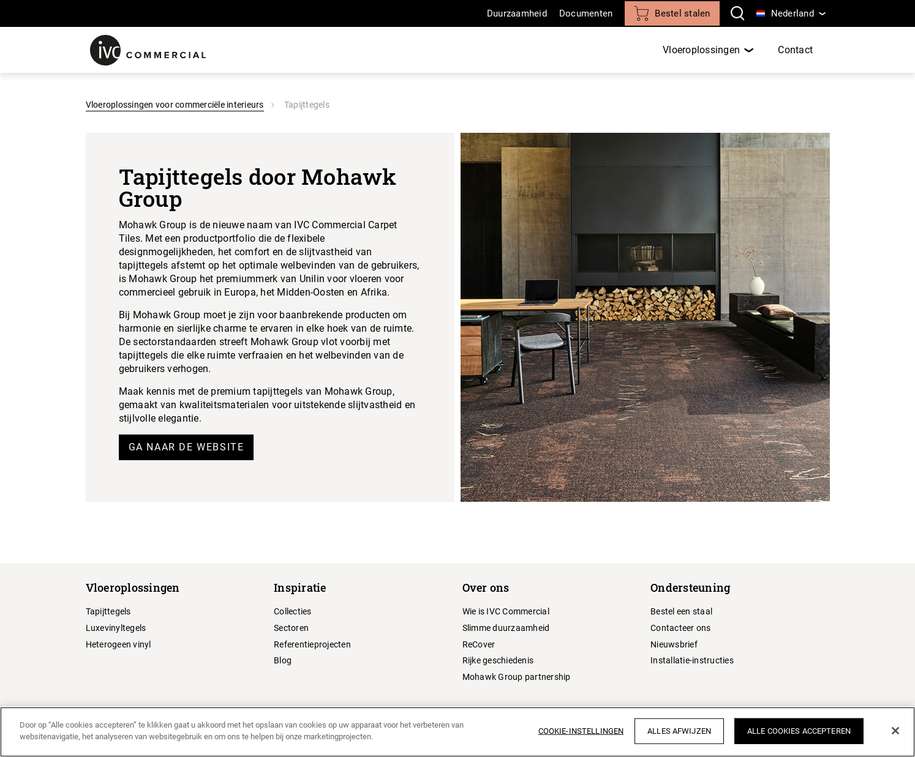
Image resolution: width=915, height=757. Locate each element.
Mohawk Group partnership (516, 677)
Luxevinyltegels (116, 628)
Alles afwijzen (679, 731)
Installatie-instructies (692, 660)
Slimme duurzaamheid (506, 628)
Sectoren (291, 628)
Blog (283, 660)
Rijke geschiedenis (498, 660)
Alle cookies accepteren (799, 731)
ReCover (478, 644)
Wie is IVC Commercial (505, 611)
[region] (457, 732)
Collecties (293, 611)
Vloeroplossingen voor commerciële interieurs (175, 105)
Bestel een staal (681, 611)
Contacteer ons (680, 628)
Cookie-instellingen (580, 731)
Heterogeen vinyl (118, 644)
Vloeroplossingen (701, 50)
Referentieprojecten (312, 644)
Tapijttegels (108, 611)
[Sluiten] (895, 730)
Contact (795, 50)
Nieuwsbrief (674, 644)
